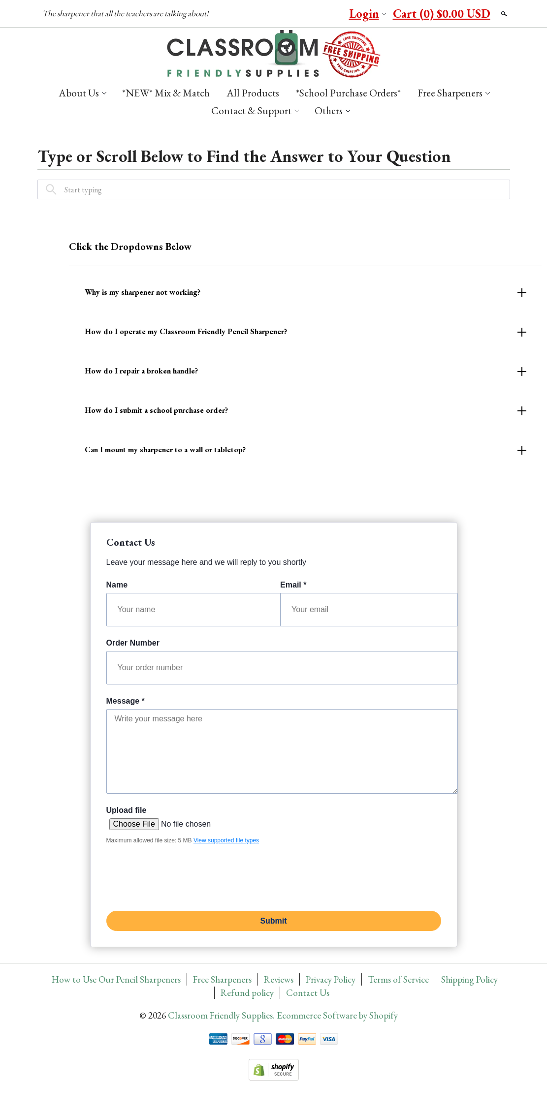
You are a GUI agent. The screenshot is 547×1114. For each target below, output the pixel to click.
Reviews (278, 979)
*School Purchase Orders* (348, 92)
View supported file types (226, 840)
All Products (252, 92)
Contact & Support (251, 110)
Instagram (330, 14)
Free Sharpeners (450, 92)
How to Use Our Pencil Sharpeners (116, 979)
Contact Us (307, 993)
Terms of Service (398, 979)
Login (364, 13)
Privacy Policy (330, 979)
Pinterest (297, 14)
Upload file (126, 810)
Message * (125, 701)
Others (329, 110)
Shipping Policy (469, 979)
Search (503, 14)
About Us (79, 92)
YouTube (314, 14)
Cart (441, 13)
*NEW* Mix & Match (166, 92)
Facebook (281, 14)
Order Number (133, 643)
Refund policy (247, 993)
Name (117, 585)
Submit (273, 921)
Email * (293, 585)
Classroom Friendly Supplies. (222, 1015)
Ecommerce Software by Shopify (337, 1015)
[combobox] (273, 189)
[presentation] (181, 876)
